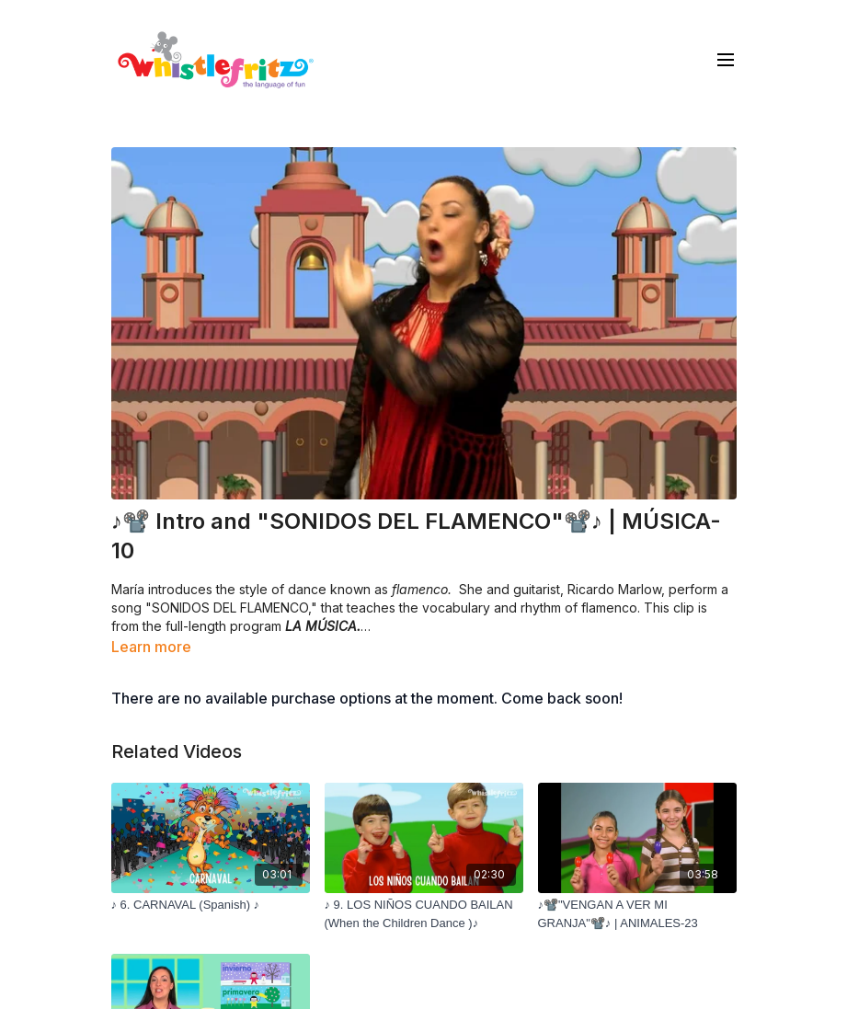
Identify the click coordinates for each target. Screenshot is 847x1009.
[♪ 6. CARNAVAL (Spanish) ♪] (210, 905)
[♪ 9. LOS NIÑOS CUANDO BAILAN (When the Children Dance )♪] (424, 914)
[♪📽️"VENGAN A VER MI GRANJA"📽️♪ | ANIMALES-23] (637, 914)
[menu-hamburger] (726, 59)
